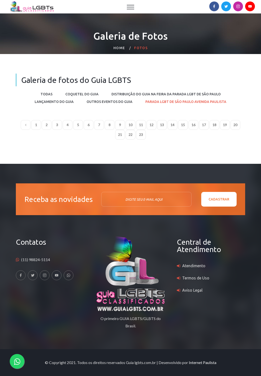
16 (193, 125)
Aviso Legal (192, 290)
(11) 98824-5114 (35, 259)
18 (214, 125)
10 (130, 125)
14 (172, 125)
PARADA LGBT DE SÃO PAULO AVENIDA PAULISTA (185, 102)
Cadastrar (219, 199)
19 (225, 125)
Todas (46, 94)
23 (141, 135)
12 (151, 125)
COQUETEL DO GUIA (82, 94)
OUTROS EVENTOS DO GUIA (109, 102)
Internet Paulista (202, 362)
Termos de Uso (195, 278)
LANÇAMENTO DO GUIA (54, 102)
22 (130, 135)
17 (204, 125)
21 (120, 135)
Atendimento (193, 266)
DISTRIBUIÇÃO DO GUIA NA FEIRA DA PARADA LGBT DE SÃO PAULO (166, 94)
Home (119, 48)
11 (141, 125)
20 (235, 125)
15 (183, 125)
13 (162, 125)
